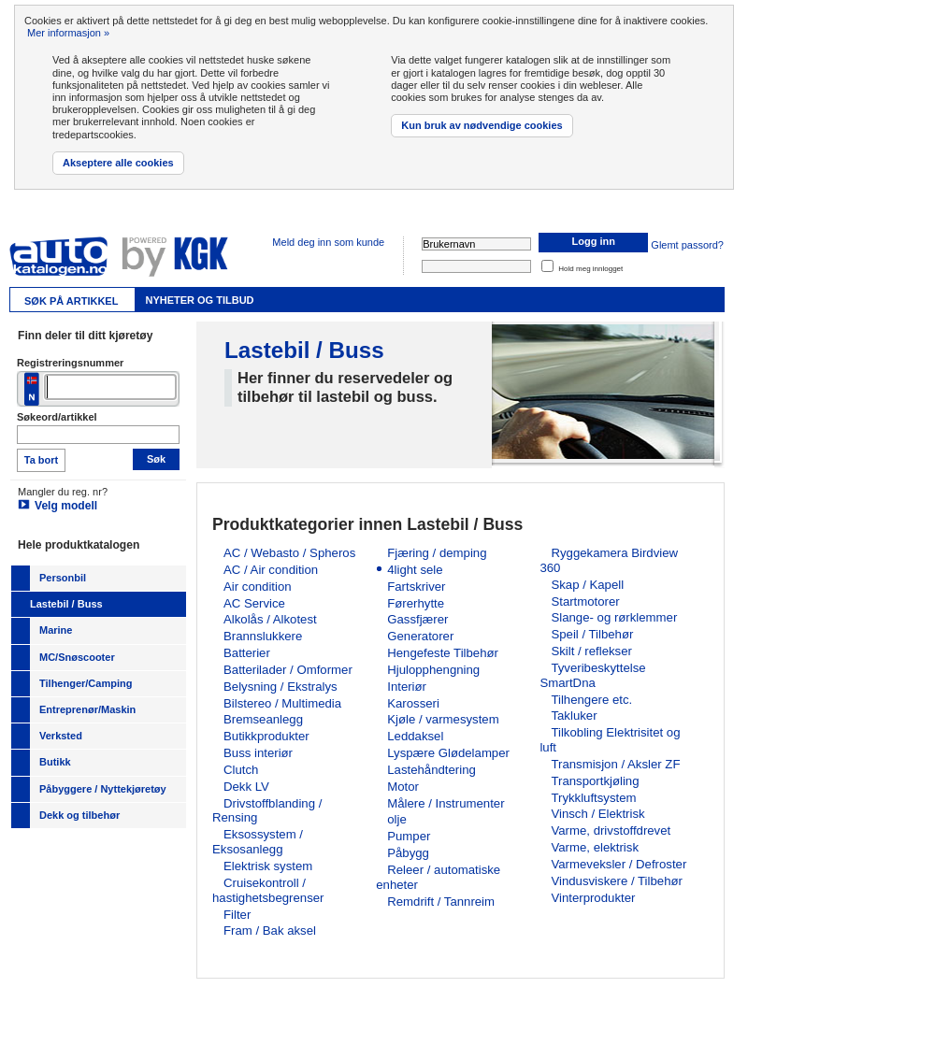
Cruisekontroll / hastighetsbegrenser (268, 890)
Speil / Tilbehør (592, 634)
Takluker (574, 716)
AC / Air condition (270, 570)
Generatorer (420, 636)
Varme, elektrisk (595, 847)
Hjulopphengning (433, 670)
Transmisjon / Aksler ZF (615, 764)
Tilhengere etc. (591, 700)
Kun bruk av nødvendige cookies (481, 125)
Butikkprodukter (266, 736)
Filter (237, 915)
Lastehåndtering (431, 770)
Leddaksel (415, 736)
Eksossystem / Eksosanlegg (257, 841)
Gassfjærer (417, 619)
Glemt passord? (687, 245)
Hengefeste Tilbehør (442, 653)
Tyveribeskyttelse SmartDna (592, 675)
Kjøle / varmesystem (442, 719)
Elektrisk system (267, 866)
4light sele (414, 570)
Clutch (240, 770)
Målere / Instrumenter (445, 803)
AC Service (254, 603)
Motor (403, 787)
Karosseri (413, 703)
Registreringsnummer (70, 362)
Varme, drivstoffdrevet (610, 830)
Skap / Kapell (587, 585)
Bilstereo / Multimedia (282, 703)
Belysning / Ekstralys (280, 687)
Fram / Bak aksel (269, 930)
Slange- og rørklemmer (614, 617)
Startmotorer (585, 601)
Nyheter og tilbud (199, 300)
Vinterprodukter (593, 898)
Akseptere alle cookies (118, 162)
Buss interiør (258, 753)
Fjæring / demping (436, 553)
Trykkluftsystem (593, 798)
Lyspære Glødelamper (448, 753)
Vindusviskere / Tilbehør (616, 881)
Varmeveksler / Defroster (618, 864)
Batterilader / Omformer (287, 670)
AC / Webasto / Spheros (289, 553)
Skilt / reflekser (591, 651)
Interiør (406, 687)
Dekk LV (246, 787)
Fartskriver (416, 587)
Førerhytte (415, 603)
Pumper (408, 836)
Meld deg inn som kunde (328, 242)
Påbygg (408, 853)
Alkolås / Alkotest (270, 619)
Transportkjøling (595, 781)
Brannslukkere (262, 636)
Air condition (257, 587)
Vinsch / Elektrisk (597, 814)
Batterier (246, 653)
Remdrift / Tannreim (441, 902)
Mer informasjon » (68, 32)
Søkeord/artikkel (57, 416)
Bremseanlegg (263, 719)
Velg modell (66, 505)
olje (397, 819)
